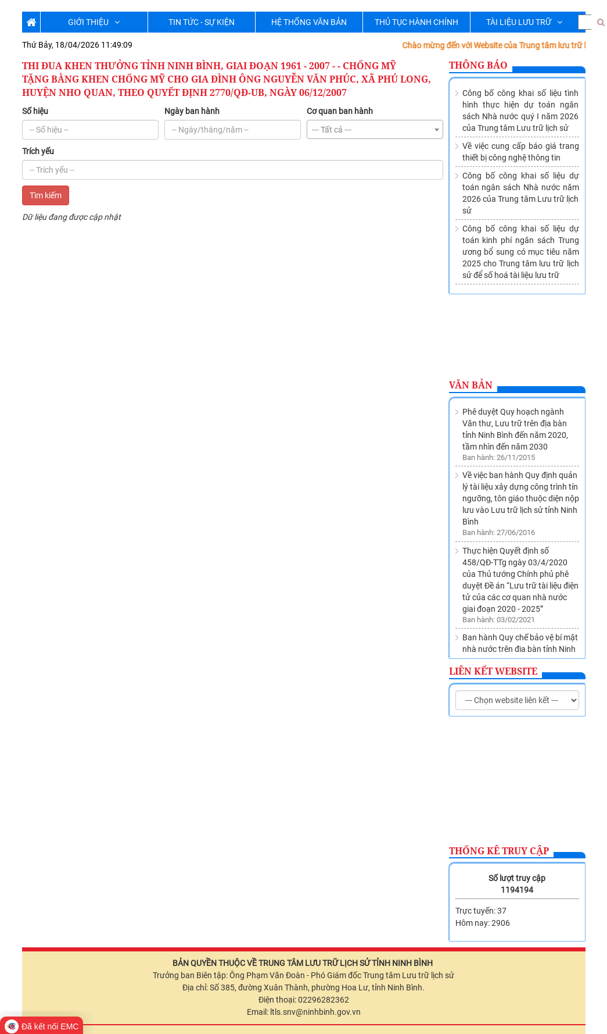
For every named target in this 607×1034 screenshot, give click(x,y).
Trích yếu (38, 151)
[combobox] (375, 129)
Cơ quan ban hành (340, 111)
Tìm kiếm (46, 195)
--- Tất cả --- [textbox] (331, 129)
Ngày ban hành (192, 111)
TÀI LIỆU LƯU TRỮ (524, 22)
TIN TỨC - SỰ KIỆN (201, 22)
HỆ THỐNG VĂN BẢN (309, 22)
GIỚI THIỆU (94, 22)
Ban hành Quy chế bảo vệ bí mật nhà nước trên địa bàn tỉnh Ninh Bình (520, 582)
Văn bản (471, 385)
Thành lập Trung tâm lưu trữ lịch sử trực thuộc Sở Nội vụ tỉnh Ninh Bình (519, 635)
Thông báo (478, 65)
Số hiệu (35, 111)
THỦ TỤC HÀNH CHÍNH (416, 22)
